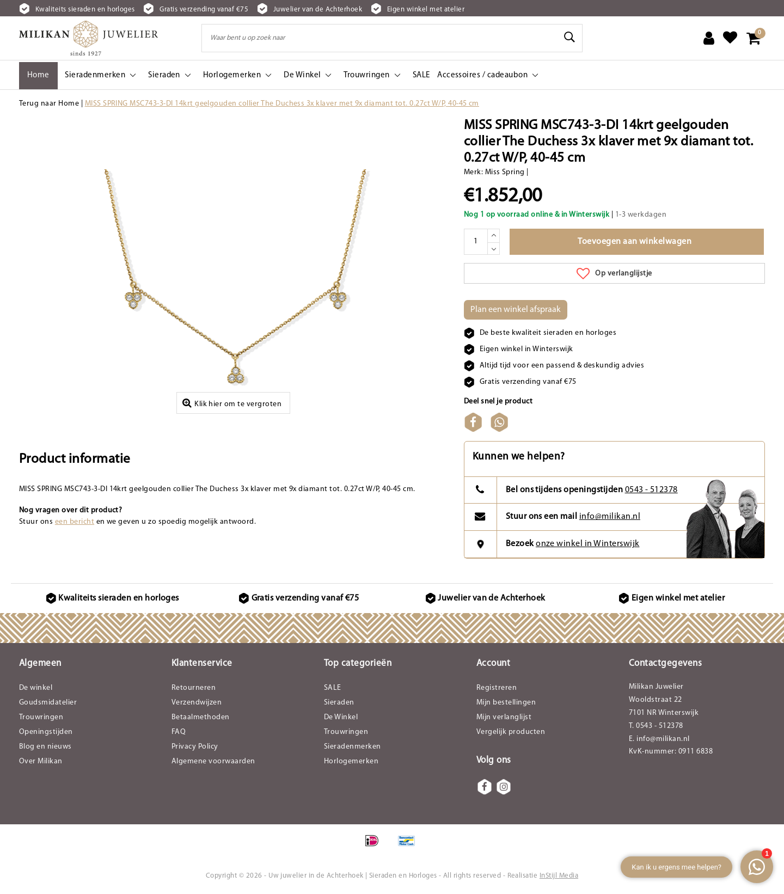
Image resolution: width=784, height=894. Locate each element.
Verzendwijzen (196, 703)
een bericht (74, 522)
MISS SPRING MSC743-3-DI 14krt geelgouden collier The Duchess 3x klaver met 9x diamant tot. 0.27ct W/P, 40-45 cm (282, 104)
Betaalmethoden (200, 717)
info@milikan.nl (609, 516)
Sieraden (339, 703)
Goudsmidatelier (48, 703)
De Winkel (341, 717)
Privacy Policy (194, 747)
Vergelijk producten (510, 732)
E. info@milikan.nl (659, 739)
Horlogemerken (351, 761)
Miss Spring (505, 172)
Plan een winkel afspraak (515, 309)
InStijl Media (559, 875)
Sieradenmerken (352, 747)
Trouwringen (41, 717)
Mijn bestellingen (506, 703)
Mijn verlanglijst (503, 717)
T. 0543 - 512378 (656, 726)
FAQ (178, 732)
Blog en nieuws (45, 747)
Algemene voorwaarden (213, 761)
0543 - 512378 (651, 490)
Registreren (496, 688)
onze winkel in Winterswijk (587, 544)
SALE (332, 688)
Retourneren (193, 688)
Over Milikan (41, 761)
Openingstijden (46, 732)
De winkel (35, 688)
